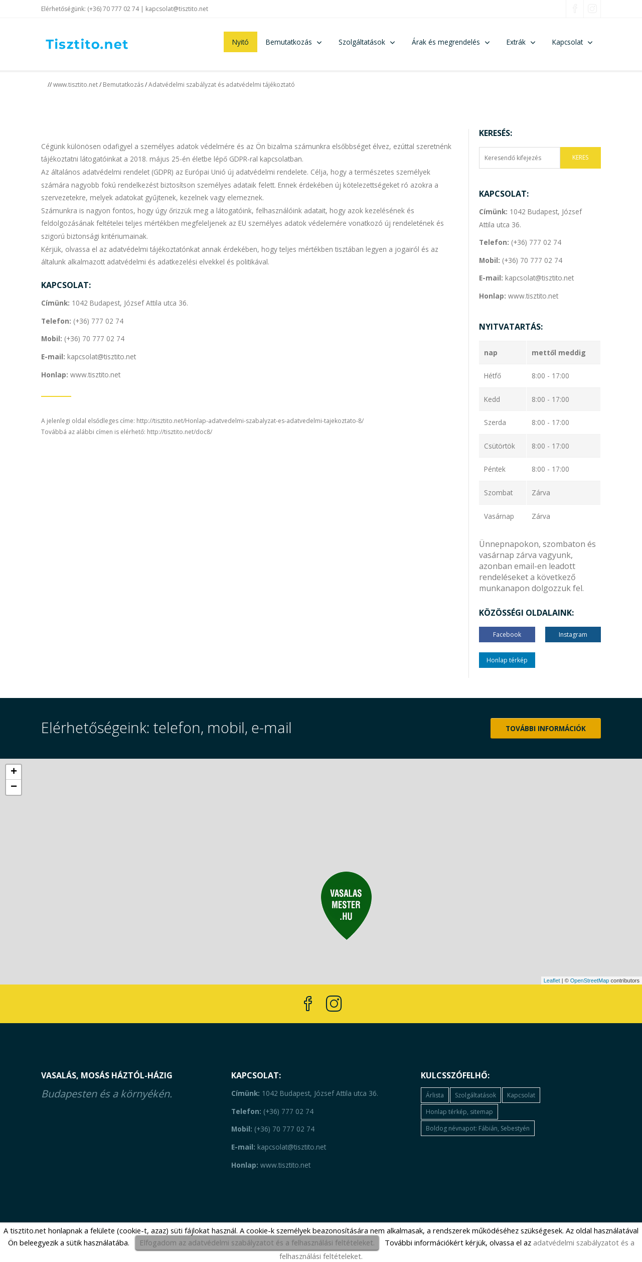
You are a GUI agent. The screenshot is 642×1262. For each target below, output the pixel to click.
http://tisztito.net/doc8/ (179, 432)
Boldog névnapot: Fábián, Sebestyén (478, 1128)
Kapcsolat (567, 42)
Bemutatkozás (289, 42)
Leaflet (552, 980)
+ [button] (14, 772)
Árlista (435, 1095)
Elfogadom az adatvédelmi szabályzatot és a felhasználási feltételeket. (257, 1242)
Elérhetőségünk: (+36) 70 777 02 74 (90, 9)
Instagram (573, 634)
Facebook (507, 634)
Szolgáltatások (362, 42)
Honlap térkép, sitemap (459, 1111)
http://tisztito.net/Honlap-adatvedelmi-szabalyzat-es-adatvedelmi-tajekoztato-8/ (250, 420)
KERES (580, 157)
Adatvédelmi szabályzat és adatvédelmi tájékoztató (221, 84)
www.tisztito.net (75, 84)
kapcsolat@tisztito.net (176, 9)
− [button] (14, 787)
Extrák (516, 42)
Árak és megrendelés (446, 42)
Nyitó (240, 42)
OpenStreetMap (589, 980)
